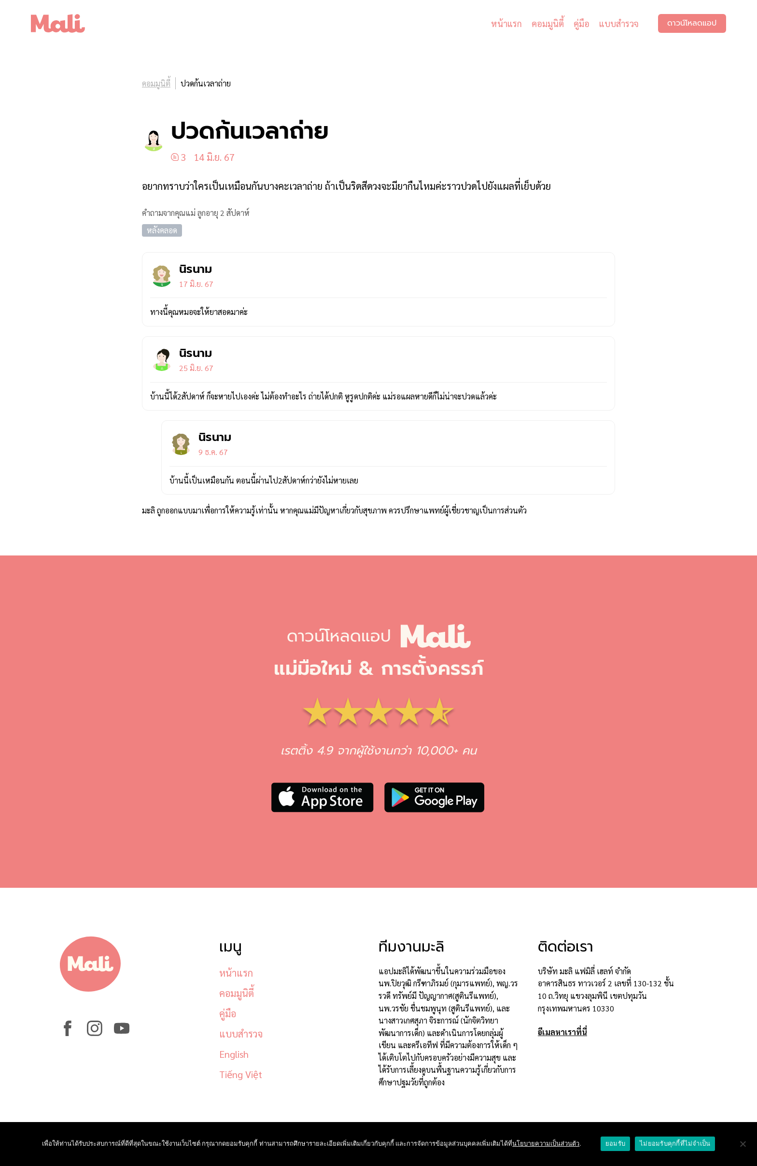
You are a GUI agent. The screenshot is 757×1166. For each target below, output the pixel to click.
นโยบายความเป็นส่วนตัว (545, 1143)
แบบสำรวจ (618, 23)
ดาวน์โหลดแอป (691, 24)
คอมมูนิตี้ (547, 23)
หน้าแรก (506, 23)
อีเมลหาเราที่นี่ (562, 1032)
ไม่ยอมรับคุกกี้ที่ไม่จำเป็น (675, 1143)
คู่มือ (581, 23)
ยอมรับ (615, 1143)
